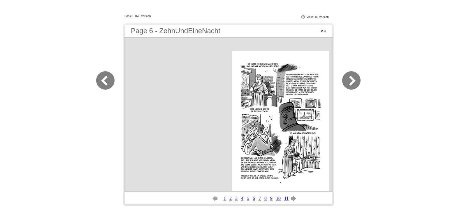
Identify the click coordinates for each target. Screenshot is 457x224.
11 (286, 198)
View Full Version (317, 17)
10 (278, 198)
